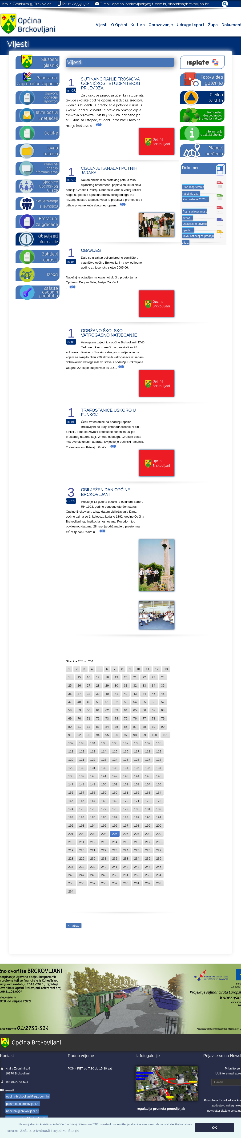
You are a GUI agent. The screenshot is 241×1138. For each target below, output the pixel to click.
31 (125, 685)
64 (125, 710)
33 (144, 685)
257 (92, 883)
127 (147, 759)
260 (125, 883)
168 (103, 801)
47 (70, 702)
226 (147, 850)
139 (81, 776)
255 (70, 883)
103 (81, 743)
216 (136, 842)
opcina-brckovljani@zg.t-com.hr (139, 4)
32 (135, 685)
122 (92, 759)
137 (158, 768)
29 (107, 685)
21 (135, 677)
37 (79, 694)
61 (97, 710)
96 (116, 735)
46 (163, 694)
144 (136, 776)
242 (125, 867)
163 (147, 792)
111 (70, 751)
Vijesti (101, 24)
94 (97, 735)
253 (147, 875)
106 (114, 743)
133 (114, 768)
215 (125, 842)
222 (103, 850)
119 (158, 751)
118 (147, 751)
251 (125, 875)
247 (81, 875)
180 (136, 809)
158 (92, 792)
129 (70, 768)
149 (92, 784)
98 (135, 735)
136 (147, 768)
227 (158, 850)
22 (144, 677)
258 (103, 883)
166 (81, 801)
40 (107, 694)
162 (136, 792)
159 (103, 792)
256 (81, 883)
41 (116, 694)
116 (125, 751)
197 (125, 825)
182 (158, 809)
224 (125, 850)
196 (114, 825)
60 (88, 710)
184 (81, 817)
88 (144, 726)
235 (147, 858)
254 (158, 875)
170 (125, 801)
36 (70, 694)
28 (97, 685)
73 (107, 718)
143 (125, 776)
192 (70, 825)
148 (81, 784)
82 (88, 726)
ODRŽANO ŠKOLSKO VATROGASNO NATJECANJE (109, 333)
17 (97, 677)
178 (114, 809)
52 (116, 702)
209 (158, 834)
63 (116, 710)
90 (163, 726)
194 (92, 825)
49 (88, 702)
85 (116, 726)
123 (103, 759)
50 (97, 702)
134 (125, 768)
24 (163, 677)
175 (81, 809)
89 (153, 726)
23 (153, 677)
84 (107, 726)
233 (125, 858)
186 (103, 817)
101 (165, 735)
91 (70, 735)
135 (136, 768)
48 (79, 702)
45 (153, 694)
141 (103, 776)
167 (92, 801)
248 (92, 875)
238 (81, 867)
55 (144, 702)
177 (103, 809)
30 (116, 685)
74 (116, 718)
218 (158, 842)
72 (97, 718)
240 (103, 867)
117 (136, 751)
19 (116, 677)
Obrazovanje (161, 24)
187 (114, 817)
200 (158, 825)
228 (70, 858)
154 (147, 784)
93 (88, 735)
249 (103, 875)
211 (81, 842)
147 (70, 784)
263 (158, 883)
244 (147, 867)
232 (114, 858)
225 (136, 850)
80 (70, 726)
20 (125, 677)
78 (153, 718)
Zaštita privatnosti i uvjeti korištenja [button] (49, 1131)
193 (81, 825)
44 (144, 694)
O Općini (119, 24)
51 (107, 702)
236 (158, 858)
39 (97, 694)
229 (81, 858)
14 (70, 677)
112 (81, 751)
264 (70, 891)
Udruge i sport (190, 24)
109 (147, 743)
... (97, 126)
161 (125, 792)
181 (147, 809)
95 (107, 735)
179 (125, 809)
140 (92, 776)
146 (158, 776)
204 (103, 834)
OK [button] (214, 1128)
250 (114, 875)
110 (158, 743)
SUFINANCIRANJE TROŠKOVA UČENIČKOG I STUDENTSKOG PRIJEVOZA (110, 83)
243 (136, 867)
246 (70, 875)
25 (70, 685)
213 (103, 842)
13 (166, 669)
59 (79, 710)
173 (158, 801)
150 (103, 784)
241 (114, 867)
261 (136, 883)
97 (125, 735)
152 (125, 784)
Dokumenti (191, 167)
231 (103, 858)
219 (70, 850)
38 (88, 694)
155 (158, 784)
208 (147, 834)
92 (79, 735)
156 (70, 792)
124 (114, 759)
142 (114, 776)
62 (107, 710)
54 (135, 702)
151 (114, 784)
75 (125, 718)
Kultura (138, 24)
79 (163, 718)
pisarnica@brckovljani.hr (188, 4)
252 (136, 875)
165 (70, 801)
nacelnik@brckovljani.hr (22, 1111)
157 (81, 792)
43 (135, 694)
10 (138, 669)
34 (153, 685)
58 (70, 710)
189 (136, 817)
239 (92, 867)
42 (125, 694)
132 (103, 768)
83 (97, 726)
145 (147, 776)
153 (136, 784)
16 (88, 677)
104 (92, 743)
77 (144, 718)
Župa (213, 24)
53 (125, 702)
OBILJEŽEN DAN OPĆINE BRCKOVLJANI (105, 492)
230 (92, 858)
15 (79, 677)
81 (79, 726)
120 (70, 759)
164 (158, 792)
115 (114, 751)
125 (125, 759)
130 (81, 768)
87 (135, 726)
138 (70, 776)
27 (88, 685)
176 (92, 809)
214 (114, 842)
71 (88, 718)
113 (92, 751)
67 (153, 710)
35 (163, 685)
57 (163, 702)
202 (81, 834)
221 (92, 850)
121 (81, 759)
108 (136, 743)
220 (81, 850)
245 (158, 867)
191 (158, 817)
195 (103, 825)
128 (158, 759)
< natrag (73, 925)
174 (70, 809)
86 (125, 726)
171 (136, 801)
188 (125, 817)
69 (70, 718)
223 (114, 850)
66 (144, 710)
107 (125, 743)
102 (70, 743)
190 (147, 817)
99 (144, 735)
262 (147, 883)
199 (147, 825)
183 (70, 817)
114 (103, 751)
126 (136, 759)
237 (70, 867)
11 (147, 669)
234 (136, 858)
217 (147, 842)
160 (114, 792)
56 (153, 702)
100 (154, 735)
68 (163, 710)
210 (70, 842)
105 (103, 743)
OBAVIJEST (92, 250)
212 (92, 842)
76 (135, 718)
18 (107, 677)
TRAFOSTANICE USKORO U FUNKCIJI (108, 412)
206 (125, 834)
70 (79, 718)
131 (92, 768)
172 (147, 801)
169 (114, 801)
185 (92, 817)
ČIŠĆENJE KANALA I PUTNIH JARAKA (109, 170)
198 (136, 825)
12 (156, 669)
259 (114, 883)
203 (92, 834)
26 (79, 685)
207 (136, 834)
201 (70, 834)
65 (135, 710)
